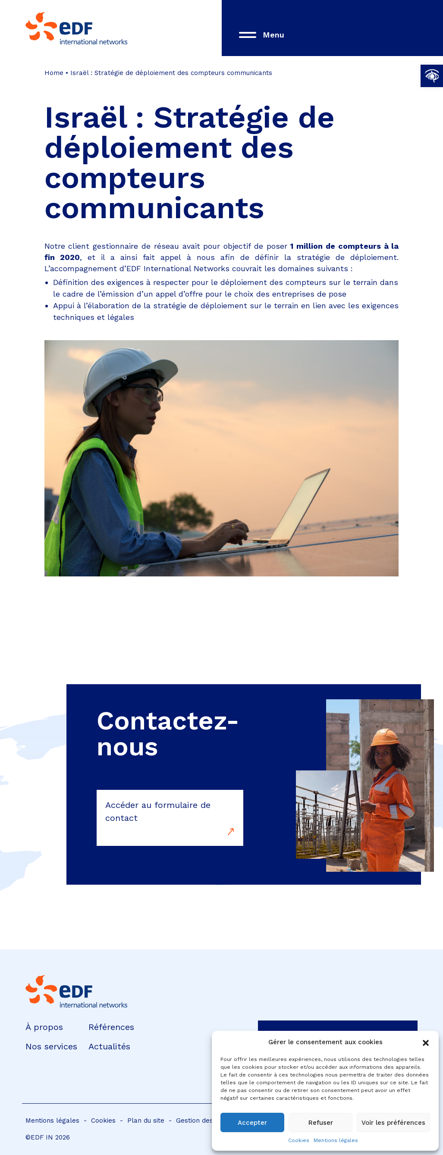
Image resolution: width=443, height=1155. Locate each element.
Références (111, 1027)
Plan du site (145, 1120)
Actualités (109, 1046)
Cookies (298, 1140)
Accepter (252, 1123)
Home (53, 73)
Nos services (51, 1046)
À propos (44, 1027)
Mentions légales (336, 1140)
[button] (432, 76)
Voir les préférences (393, 1123)
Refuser (320, 1123)
